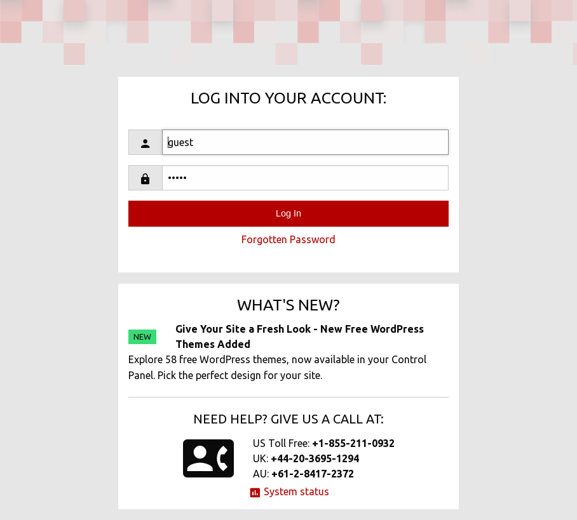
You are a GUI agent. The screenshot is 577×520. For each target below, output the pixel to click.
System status (288, 491)
